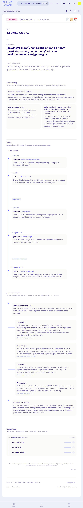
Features (30, 482)
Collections (9, 482)
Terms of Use (15, 487)
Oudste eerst (13, 150)
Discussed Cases (20, 482)
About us (37, 482)
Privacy (8, 487)
